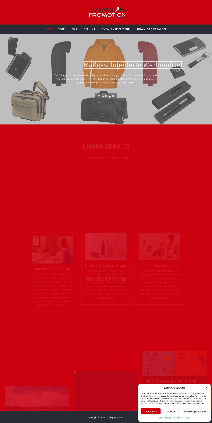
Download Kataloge (152, 29)
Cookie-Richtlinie (165, 418)
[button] (206, 387)
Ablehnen (171, 411)
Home (49, 29)
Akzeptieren (151, 411)
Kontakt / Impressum (182, 418)
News (73, 29)
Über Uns (88, 29)
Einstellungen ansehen (195, 411)
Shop (61, 29)
